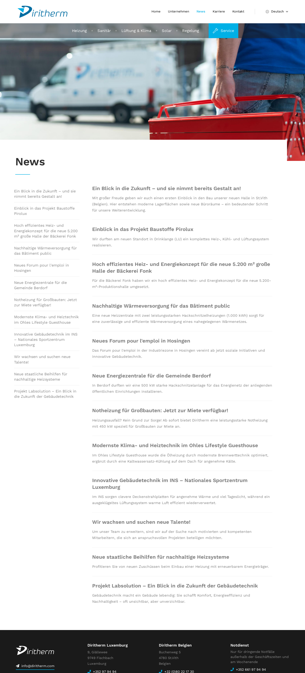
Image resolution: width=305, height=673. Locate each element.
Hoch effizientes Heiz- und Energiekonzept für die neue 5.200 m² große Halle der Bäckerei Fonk (41, 230)
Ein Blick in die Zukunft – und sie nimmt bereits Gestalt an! (40, 194)
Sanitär (104, 30)
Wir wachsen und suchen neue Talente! (38, 359)
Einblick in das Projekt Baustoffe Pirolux (40, 211)
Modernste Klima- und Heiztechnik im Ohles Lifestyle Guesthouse (42, 319)
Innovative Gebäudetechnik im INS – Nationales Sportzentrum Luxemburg (41, 339)
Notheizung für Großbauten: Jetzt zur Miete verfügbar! (41, 302)
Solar (167, 30)
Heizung (79, 30)
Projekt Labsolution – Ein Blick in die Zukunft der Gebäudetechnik (41, 394)
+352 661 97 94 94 (251, 669)
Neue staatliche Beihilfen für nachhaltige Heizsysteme (36, 376)
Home (156, 11)
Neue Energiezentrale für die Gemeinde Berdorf (36, 285)
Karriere (219, 11)
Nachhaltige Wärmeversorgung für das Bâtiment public (41, 251)
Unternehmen (178, 11)
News (201, 11)
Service (227, 30)
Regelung (190, 30)
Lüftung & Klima (136, 30)
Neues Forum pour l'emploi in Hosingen (37, 268)
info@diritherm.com (37, 666)
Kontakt (238, 11)
